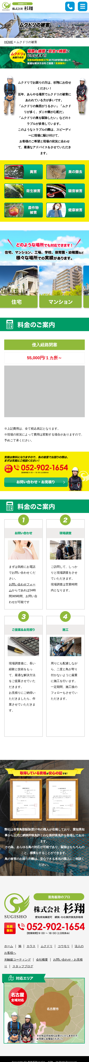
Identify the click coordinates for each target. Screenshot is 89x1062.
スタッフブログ (22, 966)
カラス (31, 946)
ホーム (8, 946)
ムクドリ (47, 946)
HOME (8, 42)
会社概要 (42, 959)
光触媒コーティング (17, 959)
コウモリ (64, 946)
